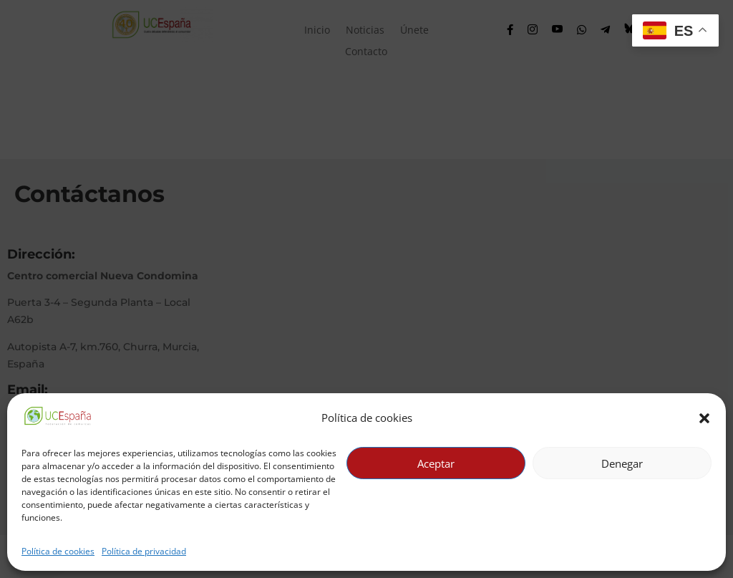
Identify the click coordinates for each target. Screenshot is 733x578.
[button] (704, 418)
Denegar (622, 463)
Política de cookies (57, 551)
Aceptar (436, 463)
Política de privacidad (144, 551)
